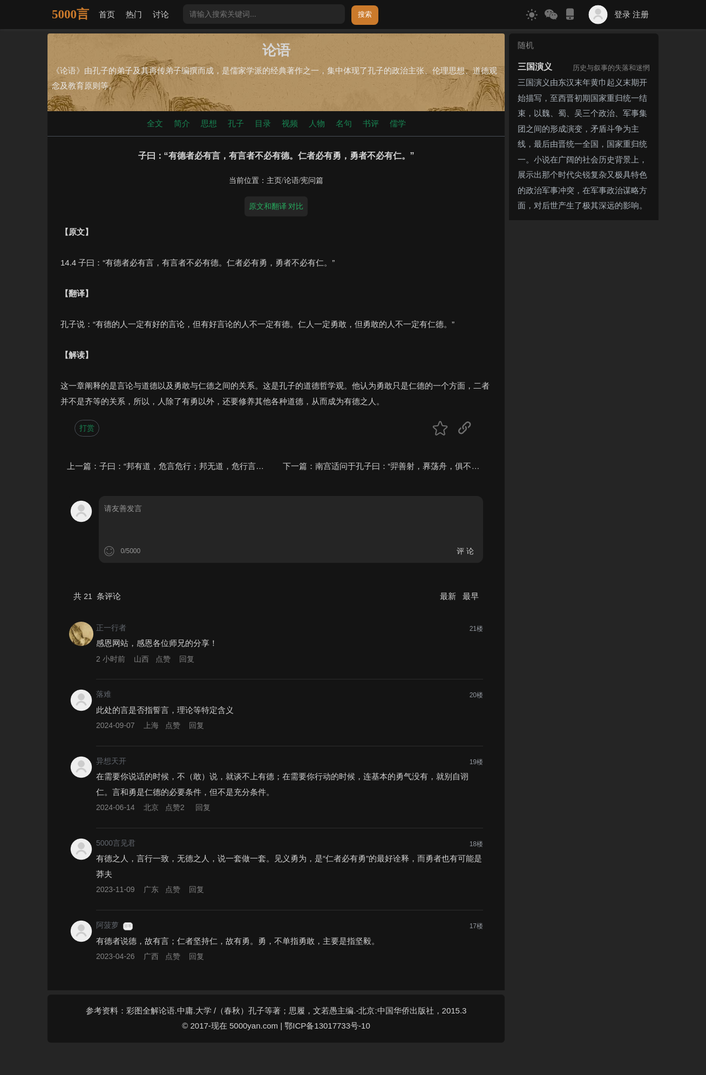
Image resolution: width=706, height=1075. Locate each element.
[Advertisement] (584, 386)
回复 (186, 659)
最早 (471, 596)
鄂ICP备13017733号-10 (327, 1025)
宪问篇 (312, 180)
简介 (182, 123)
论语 (291, 180)
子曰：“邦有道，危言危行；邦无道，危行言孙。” (187, 466)
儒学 (398, 123)
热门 (134, 14)
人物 (317, 123)
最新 (449, 596)
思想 (209, 123)
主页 (274, 180)
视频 (290, 123)
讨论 (161, 14)
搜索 (365, 14)
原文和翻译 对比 (276, 206)
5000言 (70, 14)
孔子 (236, 123)
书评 (371, 123)
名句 (344, 123)
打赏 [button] (86, 428)
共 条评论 (97, 596)
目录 (263, 123)
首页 (107, 14)
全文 (155, 123)
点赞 (163, 659)
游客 (128, 926)
